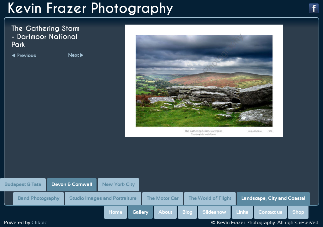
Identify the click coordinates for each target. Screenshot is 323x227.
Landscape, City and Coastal (273, 198)
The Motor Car (163, 198)
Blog (187, 212)
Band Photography (38, 198)
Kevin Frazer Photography (90, 8)
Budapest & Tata (22, 184)
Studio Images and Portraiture (103, 198)
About (165, 212)
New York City (118, 184)
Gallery (140, 212)
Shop (298, 212)
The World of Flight (210, 198)
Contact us (270, 212)
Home (115, 212)
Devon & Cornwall (71, 184)
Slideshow (214, 212)
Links (242, 212)
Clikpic (39, 222)
